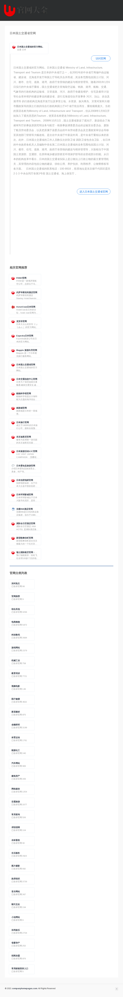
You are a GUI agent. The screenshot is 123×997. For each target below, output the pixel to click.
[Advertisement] (61, 224)
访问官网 (101, 58)
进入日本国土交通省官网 (93, 191)
